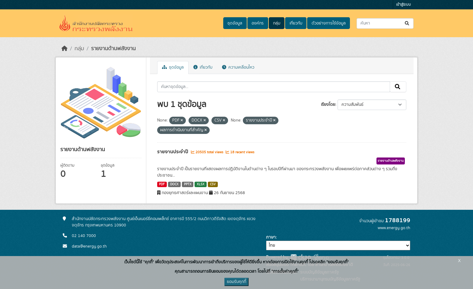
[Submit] (407, 23)
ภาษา (271, 237)
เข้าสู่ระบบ (403, 5)
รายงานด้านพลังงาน (113, 49)
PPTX (188, 184)
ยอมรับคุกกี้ (236, 282)
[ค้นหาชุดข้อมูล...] (385, 23)
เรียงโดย (328, 105)
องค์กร (258, 23)
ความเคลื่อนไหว (238, 67)
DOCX (174, 184)
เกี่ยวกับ (296, 23)
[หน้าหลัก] (65, 49)
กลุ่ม (276, 23)
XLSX (201, 184)
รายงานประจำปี (173, 152)
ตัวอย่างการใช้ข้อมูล (329, 23)
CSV (213, 184)
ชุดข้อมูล (234, 23)
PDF (162, 184)
